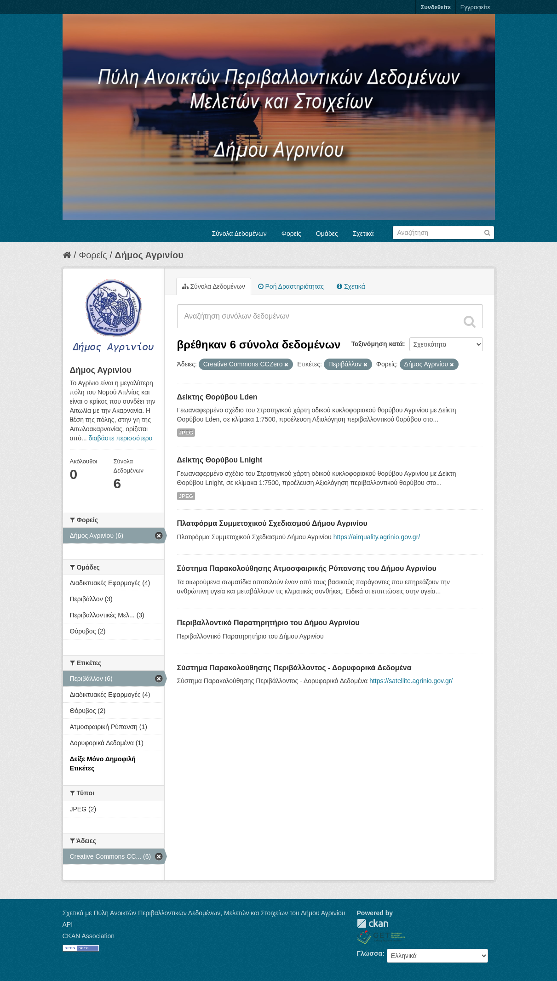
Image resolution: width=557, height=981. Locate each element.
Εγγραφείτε (475, 7)
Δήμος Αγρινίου (149, 255)
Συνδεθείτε (435, 7)
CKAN (372, 923)
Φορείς (291, 233)
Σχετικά (363, 233)
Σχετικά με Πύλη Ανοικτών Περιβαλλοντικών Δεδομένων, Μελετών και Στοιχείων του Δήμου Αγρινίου (204, 913)
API (68, 924)
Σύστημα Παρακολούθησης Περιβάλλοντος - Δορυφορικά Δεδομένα (294, 668)
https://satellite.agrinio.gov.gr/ (411, 680)
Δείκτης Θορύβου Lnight (220, 460)
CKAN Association (89, 936)
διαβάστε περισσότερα (121, 438)
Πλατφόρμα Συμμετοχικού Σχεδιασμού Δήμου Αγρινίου (272, 523)
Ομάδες (327, 233)
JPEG (186, 432)
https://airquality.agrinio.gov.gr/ (376, 537)
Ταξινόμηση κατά (377, 344)
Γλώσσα (370, 953)
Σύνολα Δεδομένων (239, 233)
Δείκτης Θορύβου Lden (217, 397)
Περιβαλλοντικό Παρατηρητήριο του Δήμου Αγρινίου (268, 623)
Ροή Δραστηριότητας (291, 286)
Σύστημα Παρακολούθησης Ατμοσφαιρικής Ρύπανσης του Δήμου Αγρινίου (306, 568)
